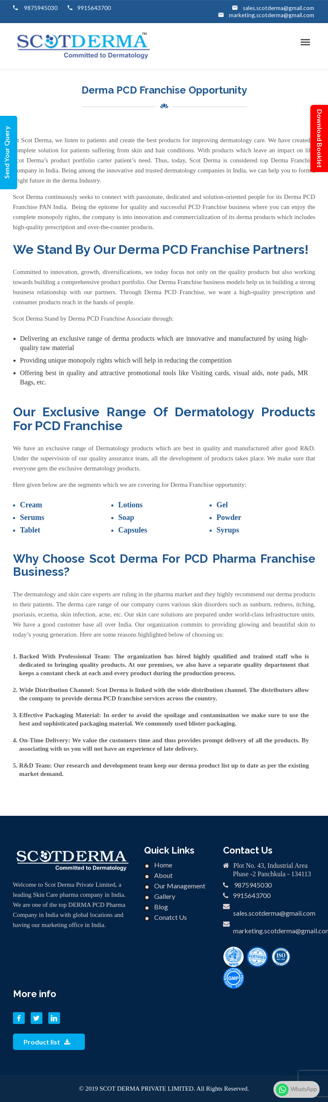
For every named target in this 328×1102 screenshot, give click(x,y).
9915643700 (94, 8)
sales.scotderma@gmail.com (279, 8)
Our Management (179, 886)
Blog (161, 907)
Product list (47, 1042)
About (163, 875)
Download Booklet (320, 138)
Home (163, 865)
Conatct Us (170, 917)
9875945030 (40, 8)
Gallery (164, 896)
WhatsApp (296, 1090)
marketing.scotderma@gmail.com (273, 15)
